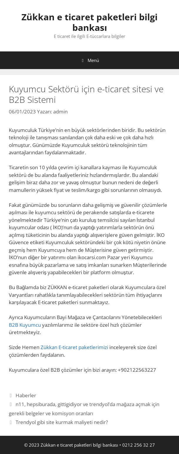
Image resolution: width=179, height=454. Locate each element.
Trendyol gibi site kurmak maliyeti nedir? (62, 422)
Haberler (26, 395)
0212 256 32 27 (138, 445)
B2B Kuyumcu (25, 324)
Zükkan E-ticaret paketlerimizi (74, 347)
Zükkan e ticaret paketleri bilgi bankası (89, 22)
